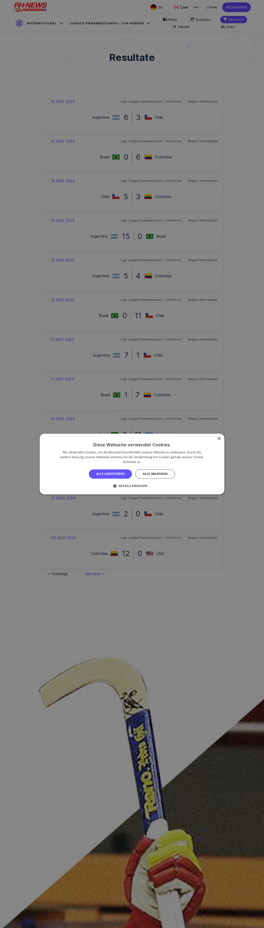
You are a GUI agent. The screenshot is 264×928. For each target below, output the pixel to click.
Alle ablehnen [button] (155, 474)
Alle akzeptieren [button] (110, 474)
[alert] (132, 464)
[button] (132, 486)
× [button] (219, 439)
